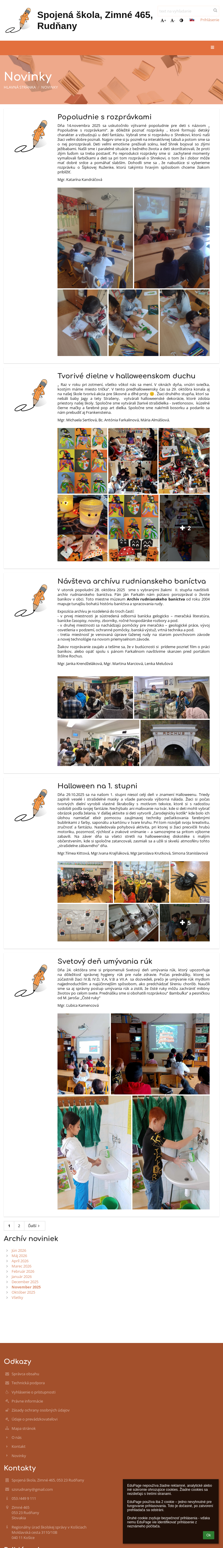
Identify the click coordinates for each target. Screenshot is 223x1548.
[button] (192, 19)
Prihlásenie (209, 19)
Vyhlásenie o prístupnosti (33, 1392)
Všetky (17, 1297)
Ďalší (34, 1225)
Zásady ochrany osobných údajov (41, 1410)
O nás (16, 1437)
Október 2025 (23, 1292)
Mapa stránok (24, 1428)
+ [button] (163, 20)
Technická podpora (28, 1382)
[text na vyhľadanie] (188, 11)
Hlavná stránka (20, 87)
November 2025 (26, 1287)
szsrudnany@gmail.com (32, 1489)
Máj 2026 (19, 1255)
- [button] (172, 20)
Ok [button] (208, 1535)
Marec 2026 (21, 1266)
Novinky (49, 87)
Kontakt (19, 1446)
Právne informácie (27, 1401)
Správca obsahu (25, 1373)
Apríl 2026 (20, 1260)
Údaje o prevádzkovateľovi (34, 1419)
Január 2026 (22, 1276)
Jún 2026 (19, 1250)
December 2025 (25, 1281)
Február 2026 (23, 1271)
